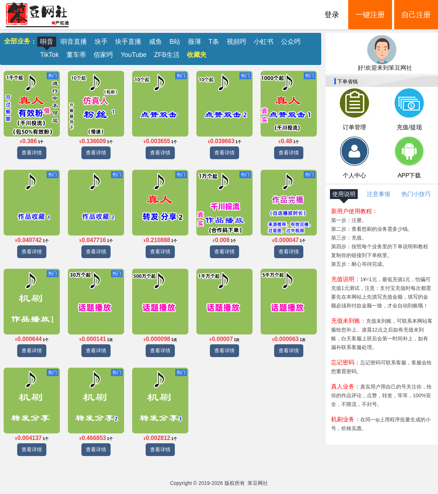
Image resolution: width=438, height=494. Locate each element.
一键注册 (370, 15)
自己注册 (416, 15)
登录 (331, 15)
